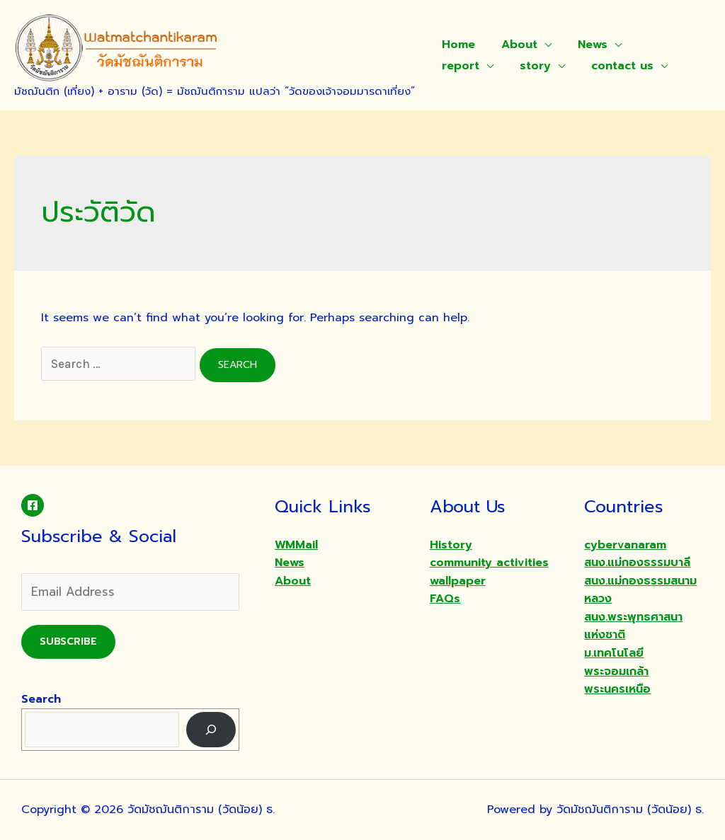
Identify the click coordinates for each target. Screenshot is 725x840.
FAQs (445, 598)
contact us (539, 65)
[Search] (211, 729)
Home (457, 44)
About (514, 44)
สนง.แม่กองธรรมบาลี (637, 562)
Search (41, 699)
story (456, 65)
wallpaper (458, 581)
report (654, 44)
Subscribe (68, 641)
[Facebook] (32, 505)
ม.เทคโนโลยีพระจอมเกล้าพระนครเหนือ (617, 671)
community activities (489, 562)
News (584, 44)
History (451, 544)
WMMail (296, 544)
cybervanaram (625, 544)
